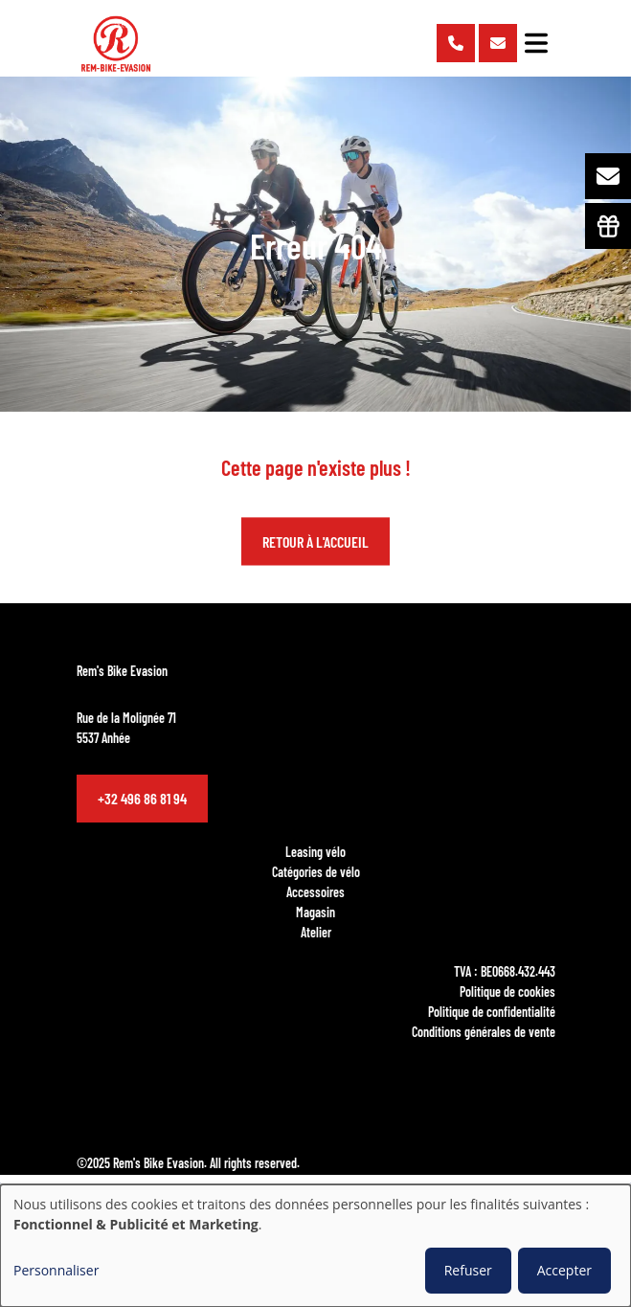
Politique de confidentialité (491, 1011)
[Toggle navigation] (536, 43)
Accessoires (315, 891)
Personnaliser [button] (56, 1270)
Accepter (564, 1270)
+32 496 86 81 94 (142, 798)
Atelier (316, 931)
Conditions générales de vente (483, 1031)
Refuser (468, 1270)
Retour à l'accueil (315, 541)
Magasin (315, 911)
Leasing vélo (315, 851)
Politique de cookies (507, 991)
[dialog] (315, 1245)
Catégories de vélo (316, 871)
